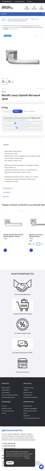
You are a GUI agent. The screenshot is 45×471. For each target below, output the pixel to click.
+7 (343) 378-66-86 (13, 28)
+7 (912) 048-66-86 (6, 1)
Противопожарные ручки (8, 397)
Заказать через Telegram (22, 123)
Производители (28, 406)
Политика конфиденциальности (32, 418)
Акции (25, 413)
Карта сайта (27, 415)
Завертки (26, 390)
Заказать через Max (22, 128)
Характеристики (22, 188)
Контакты (29, 1)
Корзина (41, 8)
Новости (4, 413)
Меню (3, 14)
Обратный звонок (19, 1)
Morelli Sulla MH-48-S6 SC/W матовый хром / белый (13, 235)
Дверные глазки (28, 392)
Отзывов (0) (22, 192)
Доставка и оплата (7, 408)
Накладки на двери (29, 387)
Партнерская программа (30, 411)
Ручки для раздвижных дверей (10, 395)
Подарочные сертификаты (31, 408)
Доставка (22, 196)
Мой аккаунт (43, 14)
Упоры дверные (28, 395)
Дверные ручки (6, 387)
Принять (10, 462)
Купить (17, 111)
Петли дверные (6, 392)
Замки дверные (6, 390)
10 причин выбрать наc (8, 411)
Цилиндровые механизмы (30, 397)
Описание (22, 144)
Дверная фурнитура (7, 7)
